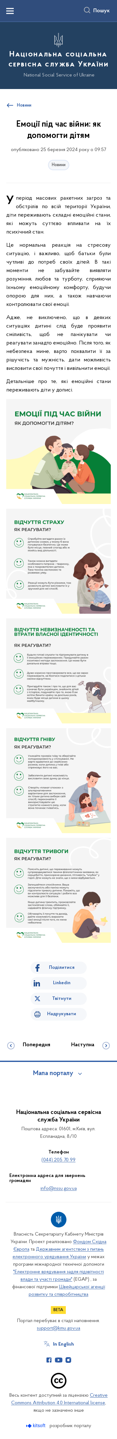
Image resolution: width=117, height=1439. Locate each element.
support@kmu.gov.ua (58, 1328)
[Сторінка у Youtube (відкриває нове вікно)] (58, 1360)
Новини (59, 165)
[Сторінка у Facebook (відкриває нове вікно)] (49, 1360)
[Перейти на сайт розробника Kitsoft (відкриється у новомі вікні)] (36, 1425)
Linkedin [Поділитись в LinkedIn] (62, 982)
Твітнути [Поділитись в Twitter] (61, 998)
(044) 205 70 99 (58, 1160)
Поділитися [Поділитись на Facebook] (62, 967)
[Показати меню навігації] (9, 10)
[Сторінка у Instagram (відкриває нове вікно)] (68, 1360)
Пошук (101, 11)
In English (63, 1344)
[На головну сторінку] (58, 54)
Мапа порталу (53, 1073)
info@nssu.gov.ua (59, 1188)
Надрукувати (61, 1013)
